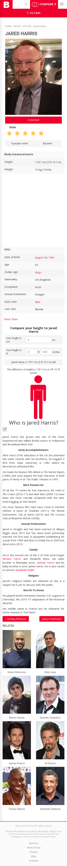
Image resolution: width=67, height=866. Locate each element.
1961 (52, 257)
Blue (37, 302)
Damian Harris (45, 562)
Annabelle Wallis (25, 570)
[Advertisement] (33, 210)
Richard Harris (12, 558)
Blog (33, 856)
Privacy (33, 851)
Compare (44, 4)
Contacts (33, 860)
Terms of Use (34, 847)
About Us (33, 843)
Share (14, 319)
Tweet (7, 319)
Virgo (38, 272)
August (39, 257)
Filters (34, 13)
